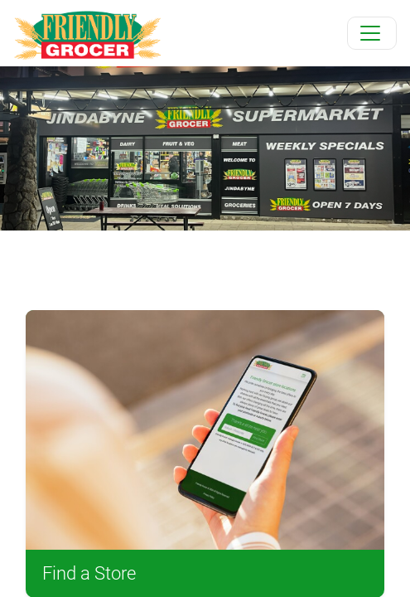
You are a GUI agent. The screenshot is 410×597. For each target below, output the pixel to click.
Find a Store (89, 573)
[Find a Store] (205, 430)
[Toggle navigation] (372, 33)
